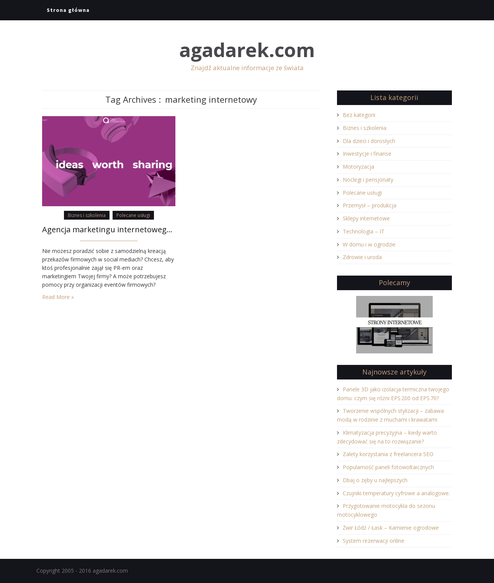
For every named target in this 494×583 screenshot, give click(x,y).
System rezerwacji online (373, 540)
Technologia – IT (363, 231)
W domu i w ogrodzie (369, 244)
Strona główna (68, 10)
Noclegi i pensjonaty (368, 179)
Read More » (58, 297)
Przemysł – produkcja (369, 205)
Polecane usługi (133, 215)
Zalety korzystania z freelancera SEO (388, 454)
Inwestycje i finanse (367, 153)
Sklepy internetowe (366, 218)
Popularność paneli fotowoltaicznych (388, 467)
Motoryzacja (358, 166)
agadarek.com (247, 50)
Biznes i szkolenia (87, 215)
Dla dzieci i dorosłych (369, 141)
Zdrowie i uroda (362, 257)
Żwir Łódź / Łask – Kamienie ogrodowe (391, 527)
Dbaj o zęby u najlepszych (375, 480)
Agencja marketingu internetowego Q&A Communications (108, 229)
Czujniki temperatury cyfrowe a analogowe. (396, 493)
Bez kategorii (359, 114)
